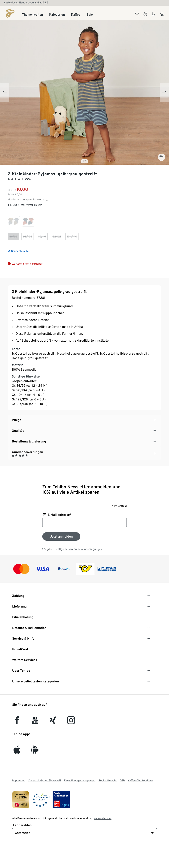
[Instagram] (71, 722)
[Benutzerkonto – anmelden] (153, 16)
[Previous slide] (4, 92)
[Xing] (53, 722)
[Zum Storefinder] (145, 16)
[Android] (35, 751)
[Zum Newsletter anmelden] (61, 536)
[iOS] (17, 751)
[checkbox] (14, 221)
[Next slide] (164, 92)
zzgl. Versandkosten (31, 204)
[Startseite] (10, 13)
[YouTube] (35, 722)
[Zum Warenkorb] (162, 16)
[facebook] (17, 722)
